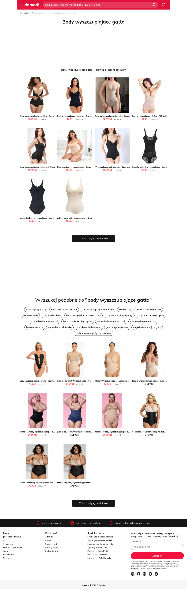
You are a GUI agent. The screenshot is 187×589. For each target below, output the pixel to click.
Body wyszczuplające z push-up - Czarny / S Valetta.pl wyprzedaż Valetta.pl (52, 381)
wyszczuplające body (36, 309)
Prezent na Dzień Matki (97, 551)
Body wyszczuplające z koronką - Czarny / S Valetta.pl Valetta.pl (84, 116)
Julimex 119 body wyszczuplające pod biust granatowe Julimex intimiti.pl (87, 432)
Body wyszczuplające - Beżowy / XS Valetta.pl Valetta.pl (156, 116)
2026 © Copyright (99, 585)
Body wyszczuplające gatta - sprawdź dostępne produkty (93, 69)
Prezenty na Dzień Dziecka (99, 558)
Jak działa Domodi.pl (12, 537)
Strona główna (25, 13)
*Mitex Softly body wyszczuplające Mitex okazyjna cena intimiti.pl (47, 483)
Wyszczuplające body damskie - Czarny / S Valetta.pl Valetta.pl (121, 167)
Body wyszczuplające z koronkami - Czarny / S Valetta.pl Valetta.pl (48, 167)
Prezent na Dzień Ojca (97, 554)
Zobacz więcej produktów (93, 238)
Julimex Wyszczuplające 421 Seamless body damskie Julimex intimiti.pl (124, 381)
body (64, 309)
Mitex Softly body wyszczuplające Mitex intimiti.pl (78, 483)
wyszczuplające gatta (147, 327)
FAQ (5, 540)
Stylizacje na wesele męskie (99, 540)
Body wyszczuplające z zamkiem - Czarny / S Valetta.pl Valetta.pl (47, 116)
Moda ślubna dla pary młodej (100, 544)
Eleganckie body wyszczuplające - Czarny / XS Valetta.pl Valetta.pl (48, 218)
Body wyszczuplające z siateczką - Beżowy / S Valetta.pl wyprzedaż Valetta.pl (128, 116)
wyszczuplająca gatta (93, 333)
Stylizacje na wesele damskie (100, 537)
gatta (117, 327)
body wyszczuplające (98, 309)
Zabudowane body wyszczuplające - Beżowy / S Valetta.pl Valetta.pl (86, 218)
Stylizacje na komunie (97, 547)
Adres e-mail (136, 541)
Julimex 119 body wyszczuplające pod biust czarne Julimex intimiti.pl (48, 432)
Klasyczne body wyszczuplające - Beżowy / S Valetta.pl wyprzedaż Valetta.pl (89, 167)
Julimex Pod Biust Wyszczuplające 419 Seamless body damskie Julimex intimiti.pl (91, 381)
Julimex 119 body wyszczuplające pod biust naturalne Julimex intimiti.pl (125, 432)
